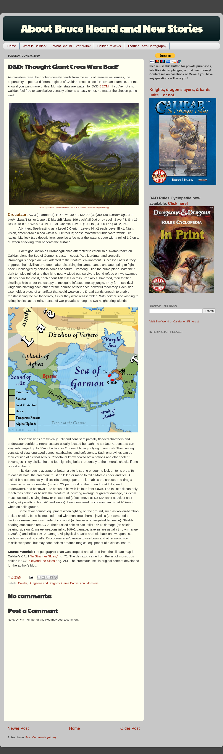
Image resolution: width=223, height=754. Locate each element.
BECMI (104, 86)
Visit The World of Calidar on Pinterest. (174, 321)
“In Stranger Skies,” (44, 556)
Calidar (22, 583)
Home (11, 46)
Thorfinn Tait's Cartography (147, 46)
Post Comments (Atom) (41, 737)
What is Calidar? (35, 46)
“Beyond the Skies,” (43, 561)
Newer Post (18, 728)
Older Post (130, 728)
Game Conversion (73, 583)
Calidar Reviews (109, 46)
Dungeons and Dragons (44, 583)
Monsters (92, 583)
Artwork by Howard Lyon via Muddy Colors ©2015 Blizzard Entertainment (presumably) (74, 208)
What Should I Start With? (72, 46)
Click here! (178, 203)
